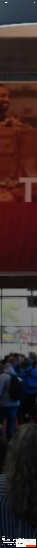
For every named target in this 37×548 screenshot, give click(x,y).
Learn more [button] (20, 543)
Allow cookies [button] (31, 546)
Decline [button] (21, 546)
